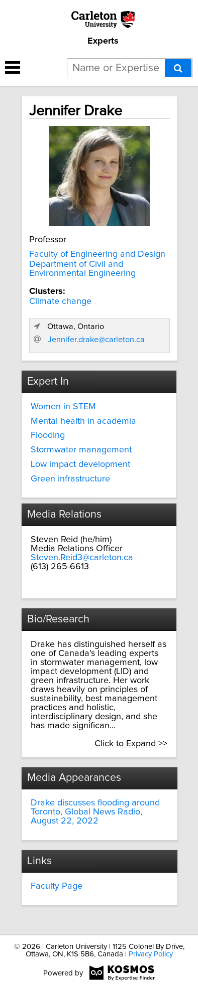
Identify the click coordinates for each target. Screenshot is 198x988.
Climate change (60, 301)
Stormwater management (81, 449)
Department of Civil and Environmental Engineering (82, 269)
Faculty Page (56, 886)
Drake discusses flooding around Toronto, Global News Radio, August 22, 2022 (95, 812)
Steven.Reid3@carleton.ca (82, 557)
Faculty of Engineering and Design (97, 254)
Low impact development (80, 464)
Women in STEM (63, 406)
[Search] (178, 68)
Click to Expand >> (130, 743)
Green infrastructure (70, 478)
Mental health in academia (83, 421)
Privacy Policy (151, 954)
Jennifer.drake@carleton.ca (96, 340)
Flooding (48, 435)
